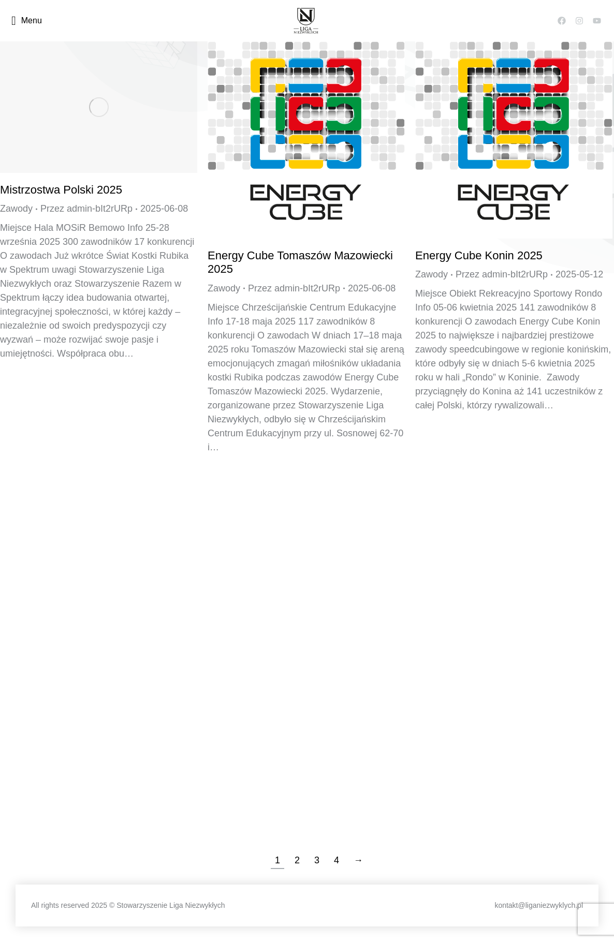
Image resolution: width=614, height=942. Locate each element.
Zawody (16, 208)
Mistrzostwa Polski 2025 (61, 189)
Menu (26, 20)
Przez (86, 208)
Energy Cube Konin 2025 (479, 255)
